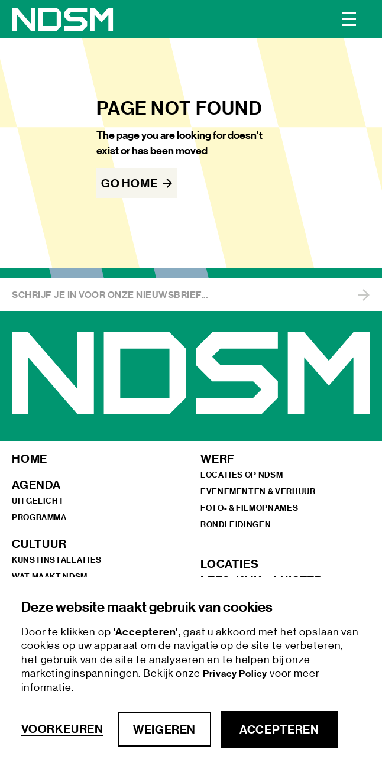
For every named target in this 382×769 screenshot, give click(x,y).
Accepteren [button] (279, 729)
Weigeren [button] (164, 729)
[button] (349, 19)
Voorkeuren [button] (62, 729)
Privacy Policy (236, 673)
